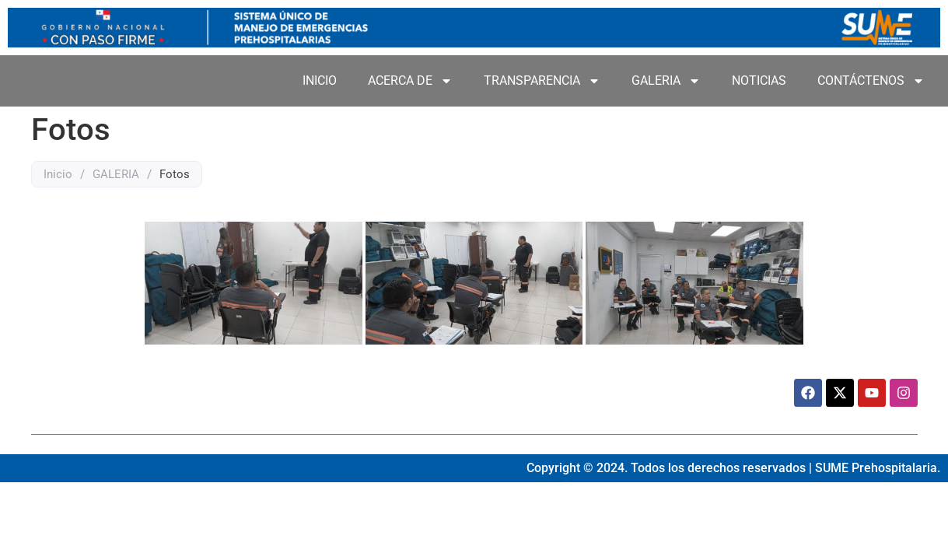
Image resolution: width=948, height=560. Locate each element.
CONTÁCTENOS (871, 81)
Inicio (58, 174)
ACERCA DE (410, 81)
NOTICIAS (759, 80)
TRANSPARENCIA (542, 81)
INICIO (320, 80)
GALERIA (666, 81)
